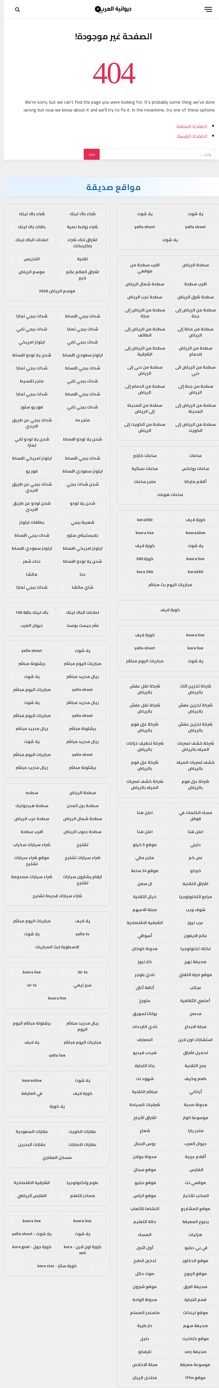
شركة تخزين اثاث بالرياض (191, 689)
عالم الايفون (191, 935)
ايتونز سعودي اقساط (78, 355)
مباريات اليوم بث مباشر (166, 584)
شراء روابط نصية (78, 227)
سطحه (27, 792)
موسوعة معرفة (191, 1364)
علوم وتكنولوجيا (78, 1182)
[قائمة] (204, 9)
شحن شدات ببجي (78, 484)
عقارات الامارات (78, 1144)
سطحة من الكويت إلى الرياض (140, 427)
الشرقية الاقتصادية (141, 922)
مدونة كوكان (141, 948)
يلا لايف (78, 921)
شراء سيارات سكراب (27, 844)
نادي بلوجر (141, 974)
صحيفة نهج (191, 961)
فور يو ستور (28, 407)
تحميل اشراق (191, 1052)
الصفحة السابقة (187, 126)
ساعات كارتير (141, 455)
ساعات (191, 455)
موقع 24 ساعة (140, 870)
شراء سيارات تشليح (78, 857)
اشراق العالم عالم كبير (78, 275)
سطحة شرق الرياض (191, 297)
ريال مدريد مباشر (78, 676)
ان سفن (140, 883)
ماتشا (27, 574)
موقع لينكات (191, 1312)
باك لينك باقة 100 (27, 612)
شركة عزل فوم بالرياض (140, 727)
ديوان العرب (191, 1143)
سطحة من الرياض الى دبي (191, 370)
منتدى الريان (140, 1377)
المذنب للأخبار (191, 1195)
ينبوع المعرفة (191, 1221)
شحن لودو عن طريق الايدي (28, 506)
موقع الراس (140, 1195)
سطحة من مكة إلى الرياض (191, 332)
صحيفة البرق (191, 1286)
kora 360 (141, 571)
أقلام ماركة (191, 481)
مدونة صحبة (191, 1104)
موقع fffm (191, 1377)
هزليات (191, 1234)
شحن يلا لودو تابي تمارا (27, 442)
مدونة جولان (141, 1156)
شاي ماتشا (78, 587)
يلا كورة (53, 1106)
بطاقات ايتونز (27, 522)
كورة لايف (191, 519)
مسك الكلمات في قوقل (191, 815)
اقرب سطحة (191, 284)
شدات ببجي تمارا (27, 316)
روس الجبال (141, 1143)
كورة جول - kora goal (28, 1246)
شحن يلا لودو (78, 503)
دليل (140, 1338)
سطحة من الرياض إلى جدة (191, 313)
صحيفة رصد (191, 1351)
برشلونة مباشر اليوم (28, 1023)
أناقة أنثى (141, 987)
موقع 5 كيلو (141, 844)
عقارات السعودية (28, 1131)
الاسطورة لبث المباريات (53, 947)
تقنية (78, 259)
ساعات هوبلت (166, 494)
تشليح (78, 844)
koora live (141, 532)
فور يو (28, 471)
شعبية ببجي (78, 522)
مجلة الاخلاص (141, 1364)
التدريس (28, 259)
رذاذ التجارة (141, 1065)
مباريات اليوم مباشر (141, 661)
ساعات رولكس (191, 468)
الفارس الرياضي (28, 1195)
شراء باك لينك (78, 214)
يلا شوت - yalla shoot (28, 1234)
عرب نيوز (191, 922)
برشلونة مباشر (27, 663)
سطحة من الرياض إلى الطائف (141, 332)
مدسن (191, 1013)
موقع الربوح (191, 1273)
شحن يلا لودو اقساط (27, 355)
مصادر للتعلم (78, 1195)
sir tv (27, 985)
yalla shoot (191, 227)
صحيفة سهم (191, 1325)
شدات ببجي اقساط (78, 316)
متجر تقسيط (28, 381)
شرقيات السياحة (140, 1104)
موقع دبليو (140, 1182)
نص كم (191, 857)
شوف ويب (191, 909)
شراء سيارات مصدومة (27, 876)
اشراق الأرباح (140, 1117)
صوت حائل (140, 1273)
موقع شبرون (141, 1286)
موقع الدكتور (191, 1260)
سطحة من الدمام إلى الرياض (141, 389)
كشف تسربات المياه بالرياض (191, 765)
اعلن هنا (141, 812)
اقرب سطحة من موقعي (141, 268)
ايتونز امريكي (27, 342)
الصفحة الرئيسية (188, 136)
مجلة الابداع (191, 1026)
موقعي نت (191, 1182)
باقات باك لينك (27, 227)
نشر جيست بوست (78, 625)
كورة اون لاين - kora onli (78, 1250)
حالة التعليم (140, 1221)
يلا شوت (191, 214)
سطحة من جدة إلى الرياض (191, 389)
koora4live (191, 532)
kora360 (140, 519)
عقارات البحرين (28, 1144)
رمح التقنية (191, 1065)
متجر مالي (140, 857)
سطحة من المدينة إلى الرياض (140, 408)
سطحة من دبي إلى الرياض (140, 370)
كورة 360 (140, 558)
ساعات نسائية (140, 468)
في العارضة (27, 1093)
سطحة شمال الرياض (140, 284)
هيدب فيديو (141, 1052)
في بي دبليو (191, 1247)
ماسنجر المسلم (141, 1312)
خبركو (191, 870)
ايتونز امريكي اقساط (28, 458)
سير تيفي (78, 985)
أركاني (191, 1091)
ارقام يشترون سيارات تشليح (78, 880)
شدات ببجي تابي (27, 329)
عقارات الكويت (78, 1131)
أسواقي (140, 935)
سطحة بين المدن (78, 805)
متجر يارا (191, 1130)
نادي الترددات (140, 1026)
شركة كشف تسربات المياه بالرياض (191, 746)
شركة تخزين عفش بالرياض (191, 708)
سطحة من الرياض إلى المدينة (191, 408)
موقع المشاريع (191, 1208)
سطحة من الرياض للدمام (191, 351)
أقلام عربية (191, 1156)
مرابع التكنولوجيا (191, 896)
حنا (78, 574)
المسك (140, 1234)
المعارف (141, 1039)
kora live (191, 648)
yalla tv (78, 934)
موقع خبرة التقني (191, 974)
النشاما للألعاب (140, 1208)
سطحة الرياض (191, 265)
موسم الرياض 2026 (53, 291)
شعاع (141, 1130)
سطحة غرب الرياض (140, 297)
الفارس (191, 1169)
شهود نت (141, 1078)
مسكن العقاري (53, 1157)
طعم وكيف (191, 1078)
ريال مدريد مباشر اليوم (78, 1026)
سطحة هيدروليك (27, 805)
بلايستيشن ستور (78, 535)
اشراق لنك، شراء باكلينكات (78, 243)
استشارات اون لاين (191, 1039)
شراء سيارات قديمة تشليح (53, 896)
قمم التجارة (191, 1299)
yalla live (53, 1055)
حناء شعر (27, 561)
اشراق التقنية (191, 883)
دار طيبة (140, 1325)
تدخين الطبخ (140, 1260)
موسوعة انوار (191, 1117)
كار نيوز (141, 961)
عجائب (191, 987)
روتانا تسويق (140, 1013)
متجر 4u (78, 420)
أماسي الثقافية (191, 1000)
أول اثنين (140, 1247)
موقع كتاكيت (191, 1338)
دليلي (191, 844)
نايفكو (140, 1351)
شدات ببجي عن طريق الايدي (28, 423)
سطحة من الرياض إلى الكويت (191, 427)
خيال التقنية (140, 896)
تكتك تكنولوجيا (191, 948)
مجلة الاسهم (140, 909)
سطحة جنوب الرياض (78, 831)
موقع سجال (140, 1169)
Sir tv (78, 972)
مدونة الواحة (140, 1299)
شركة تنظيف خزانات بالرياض (141, 746)
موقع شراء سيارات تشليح (27, 860)
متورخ (140, 1000)
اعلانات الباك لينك (27, 240)
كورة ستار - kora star (53, 1266)
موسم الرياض (27, 272)
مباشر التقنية (141, 1091)
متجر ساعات (140, 481)
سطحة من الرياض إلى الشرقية (141, 351)
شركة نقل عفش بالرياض (140, 689)
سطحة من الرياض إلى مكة (141, 313)
